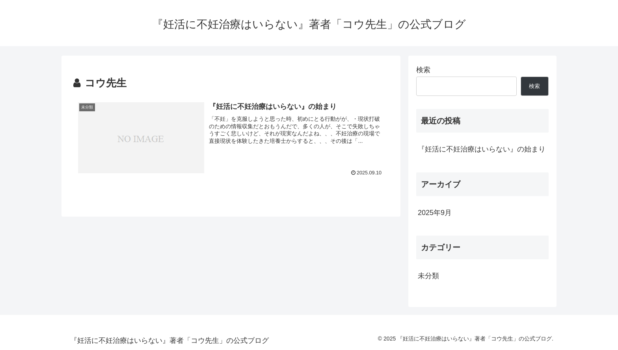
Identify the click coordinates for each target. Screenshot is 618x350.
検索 (423, 70)
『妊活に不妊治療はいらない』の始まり (481, 149)
